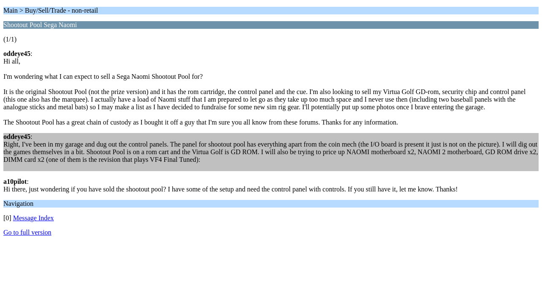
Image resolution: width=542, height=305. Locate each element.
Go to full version (27, 232)
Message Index (33, 218)
